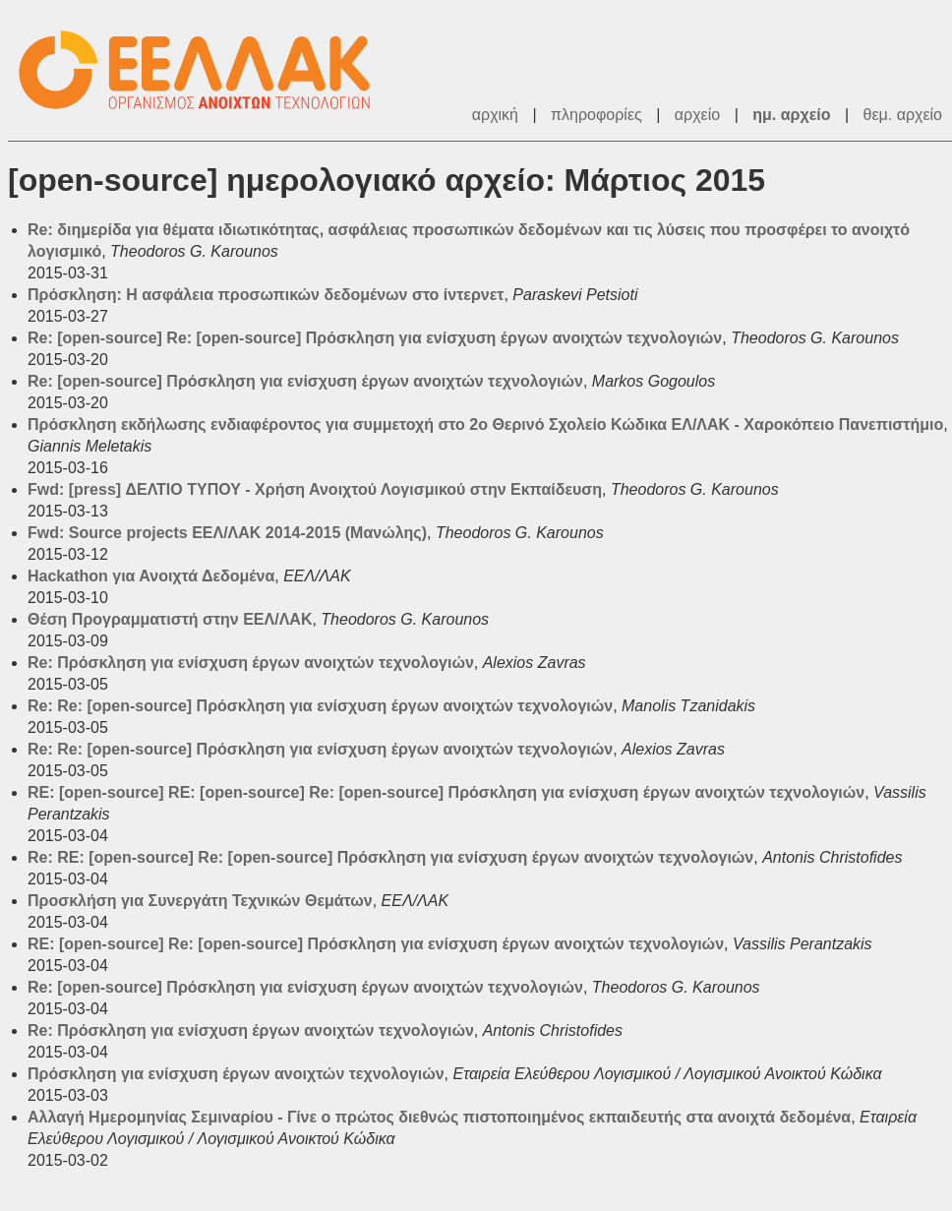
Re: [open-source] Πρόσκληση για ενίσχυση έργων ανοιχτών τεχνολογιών (305, 381)
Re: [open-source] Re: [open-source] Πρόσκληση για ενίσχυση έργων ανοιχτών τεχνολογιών (375, 338)
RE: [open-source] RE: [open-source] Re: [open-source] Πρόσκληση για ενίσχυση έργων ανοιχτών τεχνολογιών (446, 792)
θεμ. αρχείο (902, 114)
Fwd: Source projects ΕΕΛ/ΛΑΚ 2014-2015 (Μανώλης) (227, 532)
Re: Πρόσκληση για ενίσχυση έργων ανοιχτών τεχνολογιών (251, 662)
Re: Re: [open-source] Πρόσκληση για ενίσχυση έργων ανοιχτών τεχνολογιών (320, 705)
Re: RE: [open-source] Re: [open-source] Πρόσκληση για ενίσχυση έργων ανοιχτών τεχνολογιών (390, 857)
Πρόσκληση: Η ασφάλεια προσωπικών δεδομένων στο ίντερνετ (266, 294)
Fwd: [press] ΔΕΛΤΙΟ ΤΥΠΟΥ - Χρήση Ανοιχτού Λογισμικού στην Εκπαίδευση (315, 489)
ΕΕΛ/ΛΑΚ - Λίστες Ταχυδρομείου (204, 70)
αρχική (495, 114)
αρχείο (697, 114)
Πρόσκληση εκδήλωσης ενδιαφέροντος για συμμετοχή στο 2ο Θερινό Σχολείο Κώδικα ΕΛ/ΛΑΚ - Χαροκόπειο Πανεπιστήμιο (485, 424)
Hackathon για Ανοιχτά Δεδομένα (151, 576)
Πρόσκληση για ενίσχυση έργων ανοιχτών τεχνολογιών (236, 1073)
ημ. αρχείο (791, 114)
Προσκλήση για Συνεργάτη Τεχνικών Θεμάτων (200, 900)
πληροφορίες (596, 114)
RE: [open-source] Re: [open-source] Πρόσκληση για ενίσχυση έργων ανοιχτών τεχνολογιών (376, 944)
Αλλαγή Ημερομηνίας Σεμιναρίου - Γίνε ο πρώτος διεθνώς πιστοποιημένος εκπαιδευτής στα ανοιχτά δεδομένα (439, 1117)
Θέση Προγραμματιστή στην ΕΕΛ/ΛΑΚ (170, 619)
